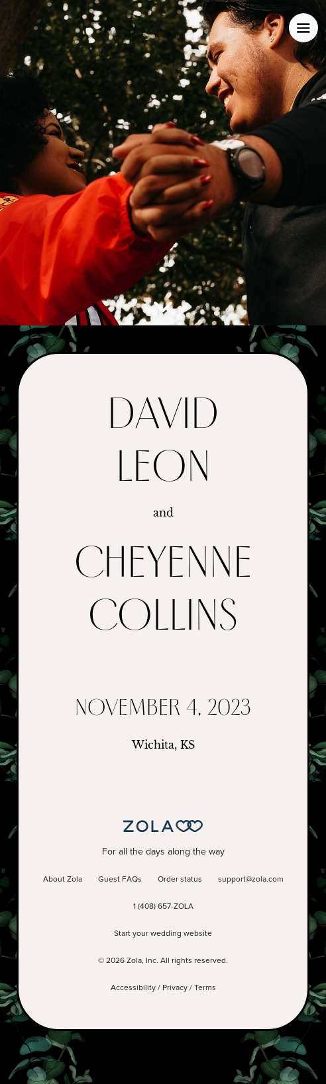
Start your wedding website (163, 934)
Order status (180, 880)
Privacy (175, 988)
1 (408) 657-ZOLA (163, 907)
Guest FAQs (120, 880)
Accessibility (133, 988)
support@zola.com (251, 880)
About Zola (62, 880)
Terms (205, 988)
